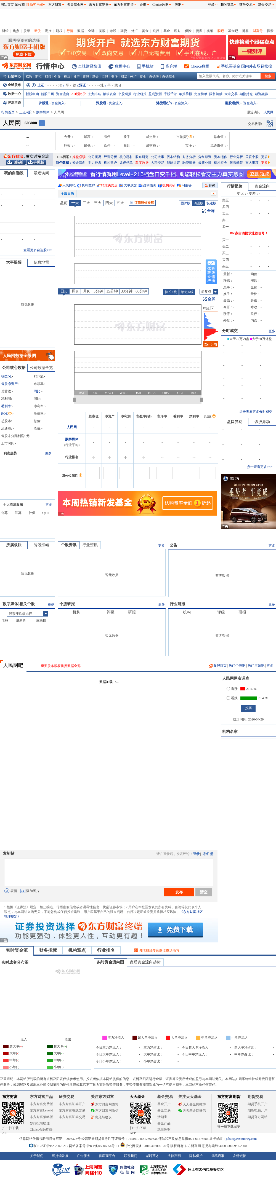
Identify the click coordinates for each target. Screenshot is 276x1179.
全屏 (211, 211)
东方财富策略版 (41, 1117)
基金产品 (164, 1123)
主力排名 (94, 94)
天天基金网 (75, 5)
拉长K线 (171, 292)
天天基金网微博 (192, 1104)
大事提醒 (14, 262)
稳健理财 (164, 1130)
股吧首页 (218, 666)
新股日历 (47, 94)
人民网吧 (69, 185)
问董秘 (187, 185)
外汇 (134, 31)
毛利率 (6, 406)
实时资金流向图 (110, 962)
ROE (6, 414)
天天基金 (137, 1097)
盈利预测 (155, 94)
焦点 (16, 31)
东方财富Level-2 (41, 1110)
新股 (37, 31)
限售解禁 (215, 94)
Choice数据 (200, 66)
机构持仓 (220, 163)
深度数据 (141, 163)
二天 (86, 203)
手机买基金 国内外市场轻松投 (246, 66)
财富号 (258, 31)
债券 (199, 31)
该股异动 (262, 422)
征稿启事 (217, 1156)
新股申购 (32, 94)
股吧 (220, 31)
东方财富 (10, 1097)
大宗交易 (231, 94)
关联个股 (252, 157)
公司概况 (94, 157)
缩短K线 (187, 292)
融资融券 (261, 94)
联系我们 (130, 1156)
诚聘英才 (152, 1156)
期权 (59, 31)
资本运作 (220, 157)
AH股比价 (78, 94)
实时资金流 (17, 950)
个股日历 (67, 193)
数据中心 (122, 66)
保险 (188, 31)
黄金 (145, 31)
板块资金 (109, 94)
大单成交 (130, 185)
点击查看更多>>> (259, 467)
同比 (37, 391)
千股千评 (170, 94)
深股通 (101, 103)
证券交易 (246, 5)
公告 (173, 545)
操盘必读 (79, 157)
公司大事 (157, 157)
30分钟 (126, 291)
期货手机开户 (257, 1104)
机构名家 (230, 732)
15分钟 (112, 291)
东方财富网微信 (104, 1111)
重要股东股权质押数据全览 (61, 666)
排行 (76, 77)
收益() (6, 376)
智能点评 (173, 163)
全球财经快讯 (89, 66)
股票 (26, 31)
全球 (91, 31)
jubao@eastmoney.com (241, 1139)
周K (75, 291)
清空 (204, 892)
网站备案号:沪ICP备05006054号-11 (94, 1146)
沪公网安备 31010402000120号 (144, 1146)
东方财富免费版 (41, 1104)
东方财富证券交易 (72, 1117)
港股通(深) (232, 103)
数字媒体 (42, 112)
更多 (265, 157)
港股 (113, 31)
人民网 (72, 427)
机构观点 (77, 950)
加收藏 (20, 5)
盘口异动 (234, 422)
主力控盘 (94, 163)
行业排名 (106, 950)
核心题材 (126, 157)
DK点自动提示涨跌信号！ (249, 233)
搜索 (270, 31)
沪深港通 (12, 102)
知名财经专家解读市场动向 (159, 950)
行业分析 (236, 157)
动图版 (198, 203)
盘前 (64, 203)
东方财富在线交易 (72, 1110)
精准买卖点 (109, 185)
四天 (109, 203)
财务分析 (189, 157)
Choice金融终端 (41, 1130)
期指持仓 (246, 94)
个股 (57, 77)
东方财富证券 (99, 5)
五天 (120, 203)
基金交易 (164, 1110)
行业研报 (140, 94)
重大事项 (252, 163)
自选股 (154, 77)
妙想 (142, 5)
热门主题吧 (256, 666)
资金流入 (58, 103)
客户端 (171, 66)
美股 (102, 31)
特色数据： (64, 163)
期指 (48, 31)
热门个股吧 (237, 666)
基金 (166, 31)
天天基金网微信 (192, 1111)
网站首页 (7, 5)
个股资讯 (68, 545)
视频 (209, 31)
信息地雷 (41, 262)
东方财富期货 (228, 1097)
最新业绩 (204, 163)
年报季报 (185, 94)
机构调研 (169, 185)
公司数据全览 (41, 368)
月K (86, 291)
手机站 (147, 66)
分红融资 (204, 157)
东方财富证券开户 (72, 1104)
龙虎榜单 (200, 94)
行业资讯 (90, 545)
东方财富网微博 (104, 1104)
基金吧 (233, 31)
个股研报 (124, 94)
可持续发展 (60, 1156)
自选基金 (168, 77)
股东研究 (141, 157)
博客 (245, 31)
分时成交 (230, 331)
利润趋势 (10, 453)
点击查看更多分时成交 (255, 412)
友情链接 (239, 1156)
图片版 (185, 203)
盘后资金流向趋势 (145, 962)
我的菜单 (227, 5)
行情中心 (12, 76)
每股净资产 (9, 384)
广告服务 (83, 1156)
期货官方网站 (257, 1117)
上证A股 (25, 112)
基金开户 (164, 1104)
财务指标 (48, 950)
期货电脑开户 (257, 1110)
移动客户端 (34, 5)
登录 (196, 854)
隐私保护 (196, 1156)
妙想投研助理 (40, 1123)
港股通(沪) (164, 103)
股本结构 (173, 157)
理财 (177, 31)
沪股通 (44, 103)
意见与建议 (101, 1117)
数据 (80, 31)
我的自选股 (13, 173)
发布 (179, 892)
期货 (123, 31)
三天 (98, 203)
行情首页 (8, 112)
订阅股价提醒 (142, 203)
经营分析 (110, 157)
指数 (29, 77)
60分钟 (141, 291)
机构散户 (110, 163)
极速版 (211, 203)
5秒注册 (207, 854)
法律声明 (174, 1156)
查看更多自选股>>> (37, 250)
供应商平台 (107, 1156)
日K (63, 291)
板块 (67, 77)
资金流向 (62, 94)
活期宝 (162, 1117)
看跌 (232, 698)
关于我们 (36, 1156)
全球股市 (12, 85)
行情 (70, 31)
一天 (75, 203)
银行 (156, 31)
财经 (5, 31)
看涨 (232, 689)
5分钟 (98, 291)
